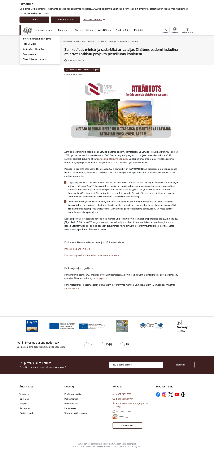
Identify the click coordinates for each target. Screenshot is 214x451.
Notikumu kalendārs (33, 49)
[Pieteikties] (180, 365)
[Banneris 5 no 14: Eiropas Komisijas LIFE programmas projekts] (152, 326)
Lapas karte (70, 408)
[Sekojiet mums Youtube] (177, 394)
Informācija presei (31, 65)
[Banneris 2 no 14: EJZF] (62, 326)
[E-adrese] (118, 416)
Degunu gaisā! (30, 85)
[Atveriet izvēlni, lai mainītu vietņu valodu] (174, 30)
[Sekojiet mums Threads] (183, 394)
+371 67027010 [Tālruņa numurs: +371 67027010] (123, 394)
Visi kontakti (127, 425)
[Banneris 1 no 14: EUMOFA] (32, 326)
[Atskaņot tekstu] (76, 60)
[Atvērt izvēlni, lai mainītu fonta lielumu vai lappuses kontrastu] (187, 30)
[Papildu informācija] (127, 417)
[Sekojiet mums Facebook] (158, 394)
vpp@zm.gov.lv (71, 288)
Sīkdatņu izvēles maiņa (75, 413)
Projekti (23, 403)
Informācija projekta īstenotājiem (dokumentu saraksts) (91, 255)
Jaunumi (27, 55)
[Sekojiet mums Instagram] (164, 394)
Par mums (24, 408)
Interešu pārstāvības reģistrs (37, 70)
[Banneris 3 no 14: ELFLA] (92, 326)
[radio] (88, 344)
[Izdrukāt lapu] (187, 48)
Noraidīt (34, 19)
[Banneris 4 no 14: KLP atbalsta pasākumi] (122, 326)
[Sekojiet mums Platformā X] (170, 394)
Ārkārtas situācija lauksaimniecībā (39, 60)
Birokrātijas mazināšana (34, 90)
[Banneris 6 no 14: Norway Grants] (181, 326)
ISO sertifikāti (71, 403)
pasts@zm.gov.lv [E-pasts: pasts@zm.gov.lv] (124, 398)
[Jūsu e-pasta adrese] (136, 365)
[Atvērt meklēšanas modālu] (165, 30)
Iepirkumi (24, 398)
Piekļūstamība (71, 398)
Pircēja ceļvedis (26, 413)
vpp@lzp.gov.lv (99, 278)
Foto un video (29, 75)
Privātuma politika (73, 394)
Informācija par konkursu (77, 248)
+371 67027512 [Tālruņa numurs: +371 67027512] (123, 411)
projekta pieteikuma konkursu (113, 158)
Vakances (24, 394)
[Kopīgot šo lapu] (187, 55)
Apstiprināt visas (66, 19)
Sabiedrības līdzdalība (33, 80)
